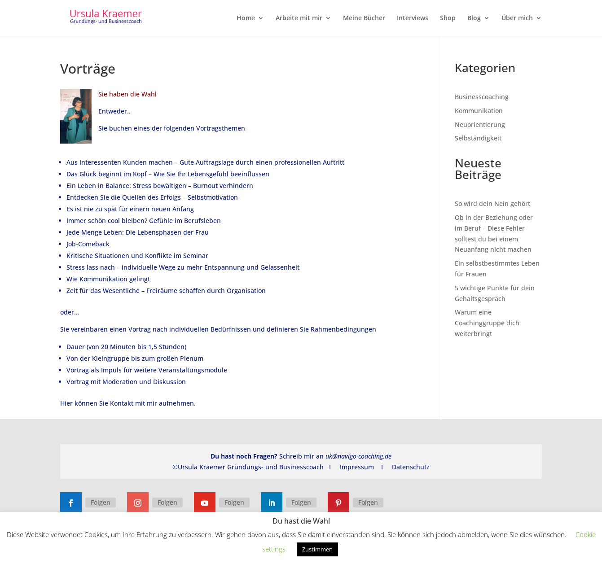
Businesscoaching (482, 96)
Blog (474, 18)
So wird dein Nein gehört (492, 203)
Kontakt (121, 403)
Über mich (517, 18)
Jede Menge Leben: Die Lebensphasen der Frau (137, 232)
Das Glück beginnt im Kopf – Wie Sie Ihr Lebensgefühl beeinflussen (167, 174)
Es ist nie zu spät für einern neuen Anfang (130, 209)
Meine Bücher (364, 18)
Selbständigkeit (478, 138)
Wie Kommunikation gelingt (108, 279)
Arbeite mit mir (299, 18)
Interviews (412, 18)
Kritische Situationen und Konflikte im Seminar (137, 255)
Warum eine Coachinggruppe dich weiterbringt (487, 323)
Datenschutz (411, 467)
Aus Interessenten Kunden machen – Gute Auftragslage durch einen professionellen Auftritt (205, 162)
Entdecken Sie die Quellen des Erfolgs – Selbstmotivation (152, 197)
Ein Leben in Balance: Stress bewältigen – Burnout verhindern (159, 185)
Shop (448, 18)
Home (246, 18)
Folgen (100, 502)
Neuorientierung (480, 124)
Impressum (357, 467)
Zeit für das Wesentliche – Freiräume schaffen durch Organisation (166, 290)
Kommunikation (479, 110)
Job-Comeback (88, 244)
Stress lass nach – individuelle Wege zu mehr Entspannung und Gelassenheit (182, 267)
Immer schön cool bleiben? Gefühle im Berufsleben (143, 220)
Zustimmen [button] (317, 549)
